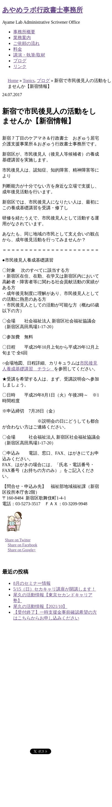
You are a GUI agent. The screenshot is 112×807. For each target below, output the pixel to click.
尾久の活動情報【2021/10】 (40, 606)
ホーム (19, 677)
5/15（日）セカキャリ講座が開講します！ (54, 589)
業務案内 (22, 37)
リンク (19, 66)
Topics (28, 80)
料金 (17, 49)
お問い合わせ (26, 731)
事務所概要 (24, 31)
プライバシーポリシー (35, 737)
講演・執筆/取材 (29, 55)
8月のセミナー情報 (32, 583)
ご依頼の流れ (26, 43)
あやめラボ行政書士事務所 (42, 9)
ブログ (19, 60)
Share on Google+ (22, 550)
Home (13, 80)
